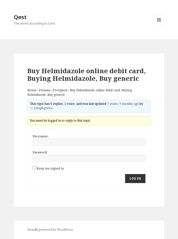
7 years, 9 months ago (123, 104)
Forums (44, 90)
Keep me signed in (50, 168)
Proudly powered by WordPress (50, 229)
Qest (20, 17)
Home (31, 90)
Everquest (60, 90)
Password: (40, 152)
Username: (41, 136)
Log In (135, 178)
